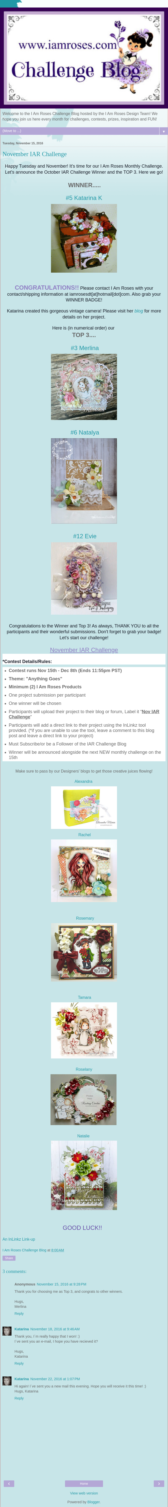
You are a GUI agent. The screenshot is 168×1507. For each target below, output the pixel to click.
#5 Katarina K (84, 197)
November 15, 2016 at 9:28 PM (61, 1284)
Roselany (84, 1069)
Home (84, 1483)
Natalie (83, 1136)
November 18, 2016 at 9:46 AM (55, 1329)
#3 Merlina (85, 348)
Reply (19, 1314)
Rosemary (85, 918)
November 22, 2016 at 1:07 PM (55, 1379)
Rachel (84, 835)
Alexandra (84, 781)
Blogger (94, 1502)
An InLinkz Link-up (18, 1239)
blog (138, 310)
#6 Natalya (84, 432)
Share (9, 1258)
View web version (84, 1493)
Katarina (21, 1329)
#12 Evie (84, 536)
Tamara (84, 997)
